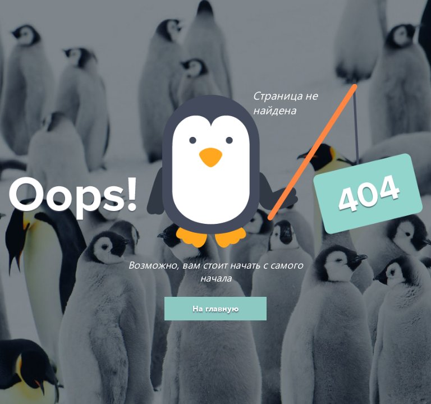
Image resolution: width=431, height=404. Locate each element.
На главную (215, 308)
